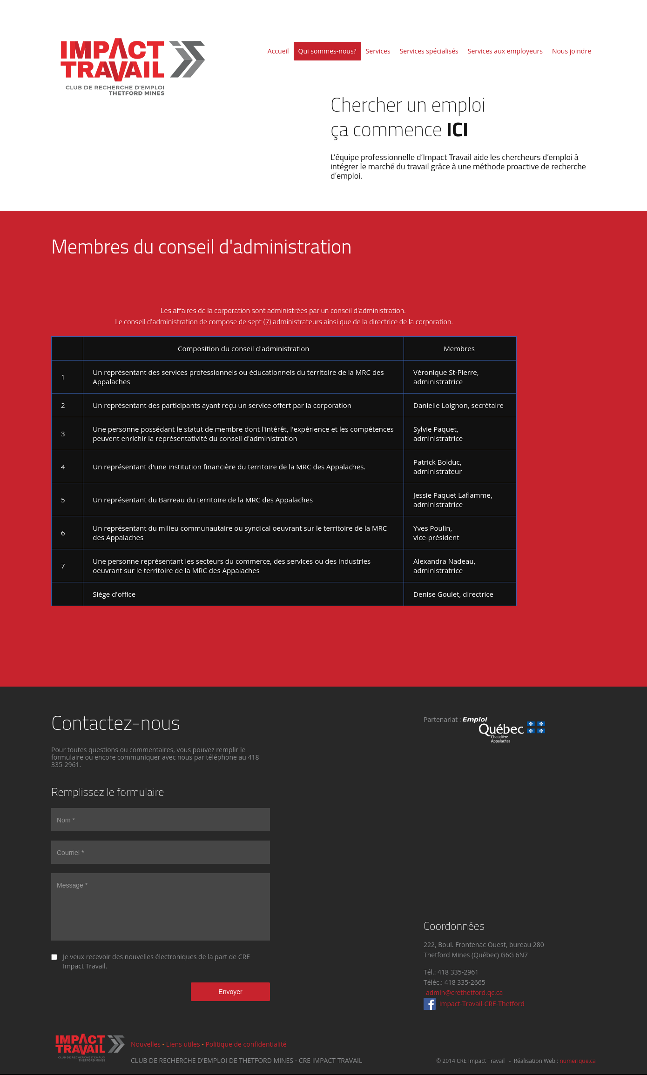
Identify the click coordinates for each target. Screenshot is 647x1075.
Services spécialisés (429, 51)
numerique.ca (577, 1061)
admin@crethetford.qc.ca (464, 992)
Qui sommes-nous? (327, 51)
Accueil (278, 51)
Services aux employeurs (505, 51)
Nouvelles (146, 1044)
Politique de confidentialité (245, 1044)
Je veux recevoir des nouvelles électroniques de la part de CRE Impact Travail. (156, 961)
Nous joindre (571, 51)
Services (378, 51)
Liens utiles (183, 1044)
